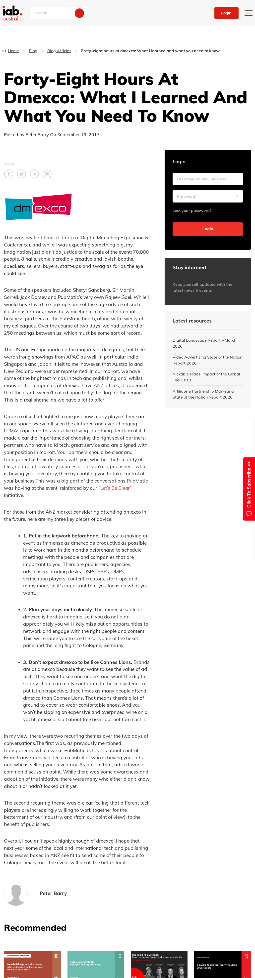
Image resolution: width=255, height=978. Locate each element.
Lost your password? (192, 210)
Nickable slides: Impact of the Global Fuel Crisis (206, 376)
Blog (33, 50)
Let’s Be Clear (115, 488)
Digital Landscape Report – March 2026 (204, 343)
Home (13, 50)
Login (226, 13)
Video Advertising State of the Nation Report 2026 (207, 360)
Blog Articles (59, 50)
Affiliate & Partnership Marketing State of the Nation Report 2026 (203, 394)
